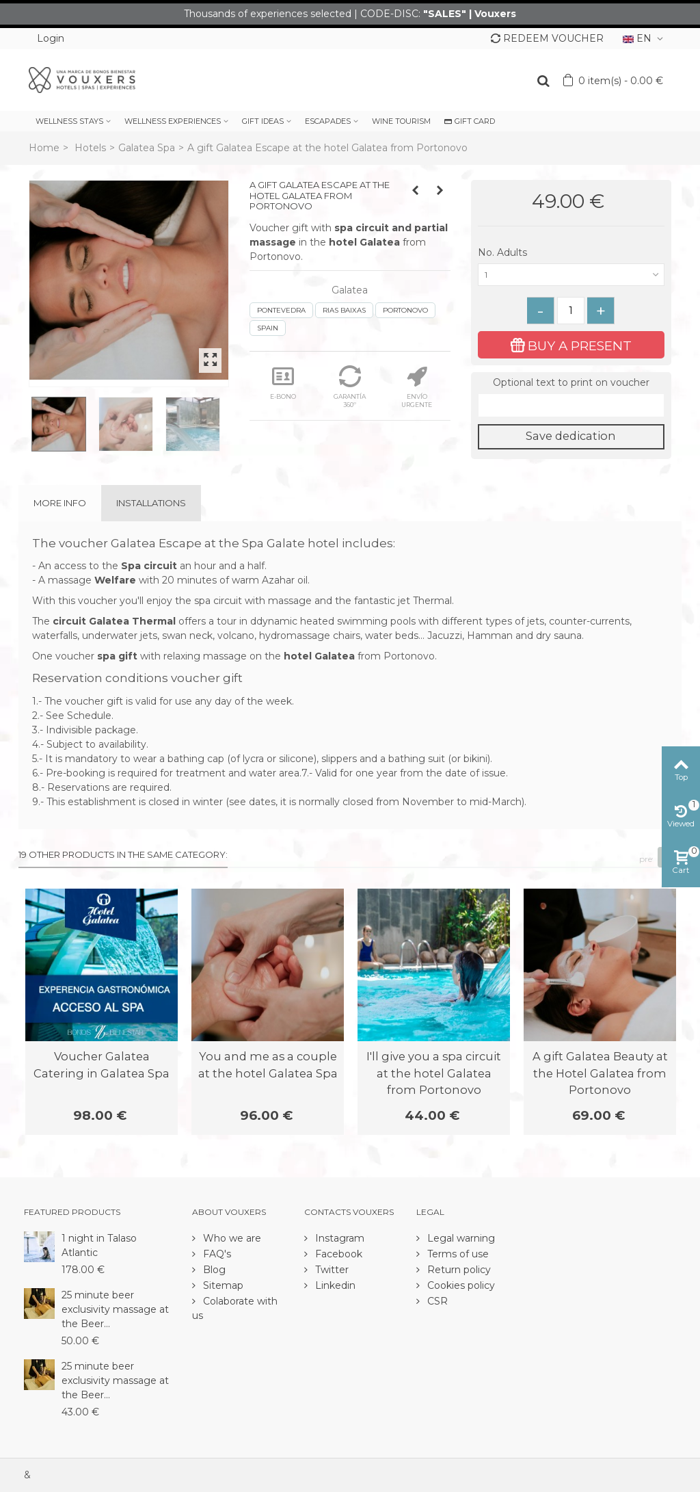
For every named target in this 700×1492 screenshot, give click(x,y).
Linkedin (333, 1285)
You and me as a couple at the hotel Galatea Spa (268, 1064)
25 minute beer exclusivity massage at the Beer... (115, 1309)
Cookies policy (460, 1285)
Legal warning (460, 1238)
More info (59, 502)
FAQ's (215, 1254)
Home (44, 148)
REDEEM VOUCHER (547, 38)
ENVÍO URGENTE (416, 386)
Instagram (338, 1238)
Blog (213, 1270)
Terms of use (457, 1254)
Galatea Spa (146, 148)
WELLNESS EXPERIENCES (172, 121)
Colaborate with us (235, 1308)
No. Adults (504, 252)
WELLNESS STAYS (69, 121)
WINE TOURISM (401, 121)
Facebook (337, 1254)
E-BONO (283, 382)
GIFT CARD (469, 121)
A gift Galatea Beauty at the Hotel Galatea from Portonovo (600, 1073)
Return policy (458, 1270)
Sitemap (221, 1285)
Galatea (350, 290)
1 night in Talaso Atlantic (99, 1245)
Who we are (230, 1238)
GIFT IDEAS (263, 121)
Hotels (90, 148)
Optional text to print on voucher (571, 382)
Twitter (330, 1270)
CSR (436, 1301)
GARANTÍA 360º (350, 386)
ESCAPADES (328, 121)
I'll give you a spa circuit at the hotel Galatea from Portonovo (433, 1073)
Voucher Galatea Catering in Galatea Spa (101, 1064)
